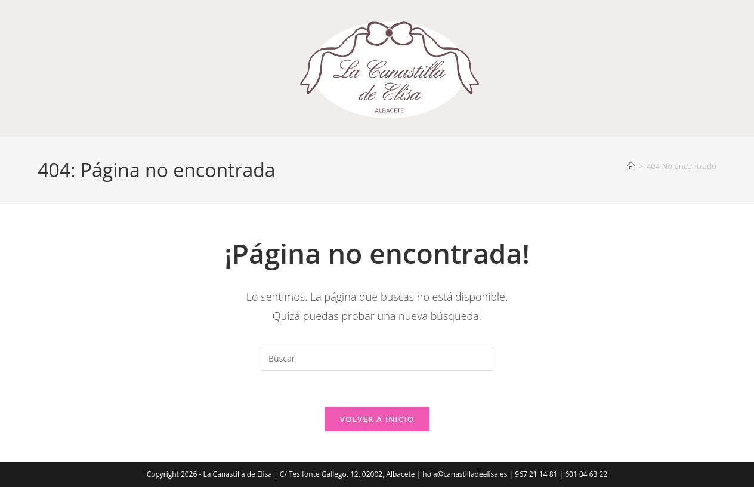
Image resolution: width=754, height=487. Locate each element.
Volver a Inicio (377, 419)
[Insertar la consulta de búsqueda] (377, 359)
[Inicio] (631, 166)
